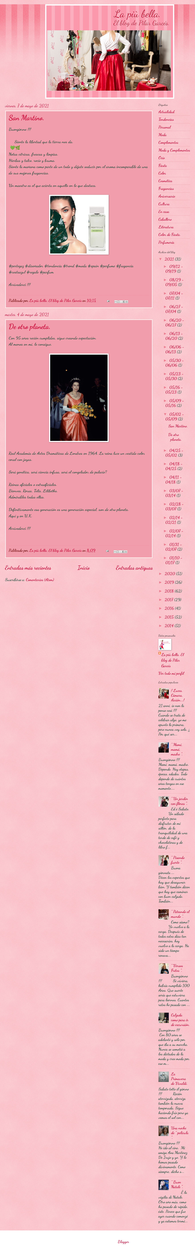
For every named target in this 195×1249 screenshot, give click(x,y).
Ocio (161, 157)
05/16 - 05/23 (174, 389)
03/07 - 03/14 (174, 493)
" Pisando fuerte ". (178, 860)
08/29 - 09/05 (174, 282)
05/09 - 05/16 (174, 403)
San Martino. (26, 117)
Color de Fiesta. (169, 234)
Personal (164, 127)
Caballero (165, 219)
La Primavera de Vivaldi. (179, 1079)
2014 (169, 625)
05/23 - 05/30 (174, 376)
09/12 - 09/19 (174, 269)
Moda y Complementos (174, 150)
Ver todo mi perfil (171, 673)
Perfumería (166, 242)
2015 (170, 617)
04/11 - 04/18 (173, 479)
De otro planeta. (30, 326)
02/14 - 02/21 (174, 520)
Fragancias (166, 188)
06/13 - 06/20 (174, 336)
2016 (170, 608)
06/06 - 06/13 (174, 349)
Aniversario (166, 196)
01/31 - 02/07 (173, 547)
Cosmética (165, 180)
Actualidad (166, 111)
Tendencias (166, 119)
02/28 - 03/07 (174, 506)
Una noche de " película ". (179, 1133)
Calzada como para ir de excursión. (180, 1020)
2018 (170, 591)
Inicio (84, 567)
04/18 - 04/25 (174, 466)
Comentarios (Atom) (40, 579)
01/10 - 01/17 (173, 560)
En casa (163, 211)
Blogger (123, 1241)
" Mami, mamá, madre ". (177, 749)
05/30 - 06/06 (174, 363)
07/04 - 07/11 (174, 295)
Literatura (165, 227)
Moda (162, 134)
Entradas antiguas (134, 567)
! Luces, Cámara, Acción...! (177, 695)
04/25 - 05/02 (174, 453)
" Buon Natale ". (177, 1184)
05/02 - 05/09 (174, 416)
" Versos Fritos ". (177, 968)
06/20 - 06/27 (174, 322)
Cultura (163, 204)
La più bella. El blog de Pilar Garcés (172, 660)
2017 (169, 599)
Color (162, 173)
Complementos (168, 142)
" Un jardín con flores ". (179, 801)
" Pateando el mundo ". (180, 914)
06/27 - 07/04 (174, 309)
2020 (170, 573)
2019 (170, 582)
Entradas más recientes (28, 567)
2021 (170, 259)
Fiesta (162, 165)
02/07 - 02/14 (174, 533)
